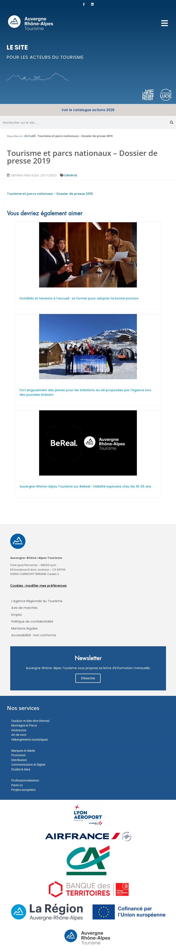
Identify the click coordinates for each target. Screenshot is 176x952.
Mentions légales (24, 628)
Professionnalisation (25, 780)
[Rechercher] (171, 122)
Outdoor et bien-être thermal (30, 721)
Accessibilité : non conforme (33, 635)
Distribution (19, 760)
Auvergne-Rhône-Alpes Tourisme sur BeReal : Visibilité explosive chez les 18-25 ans (85, 486)
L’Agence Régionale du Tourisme (36, 601)
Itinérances (18, 730)
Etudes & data (20, 769)
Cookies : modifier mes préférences (38, 585)
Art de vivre (18, 735)
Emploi (16, 615)
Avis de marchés (24, 608)
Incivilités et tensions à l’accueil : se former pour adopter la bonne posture (79, 298)
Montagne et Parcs (24, 725)
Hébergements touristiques (29, 739)
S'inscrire (88, 678)
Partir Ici (17, 785)
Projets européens (23, 790)
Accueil (29, 136)
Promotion (18, 755)
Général (70, 175)
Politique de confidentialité (32, 621)
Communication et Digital (28, 764)
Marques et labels (23, 750)
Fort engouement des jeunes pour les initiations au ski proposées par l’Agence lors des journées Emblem (85, 392)
